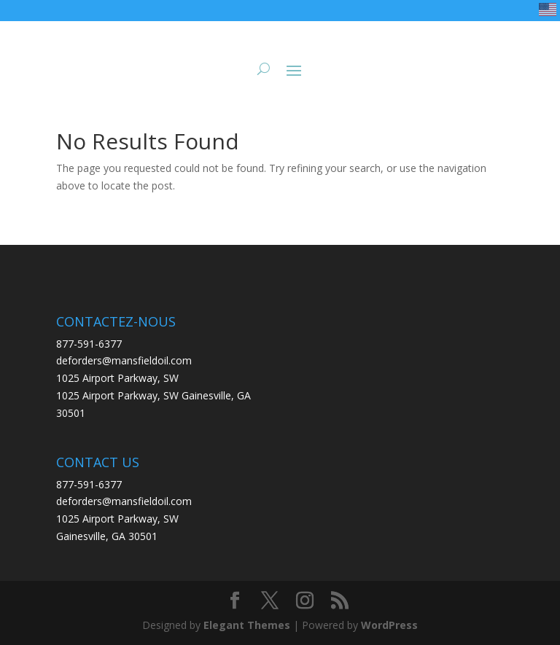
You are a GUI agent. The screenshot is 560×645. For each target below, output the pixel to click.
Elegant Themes (246, 625)
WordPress (389, 625)
